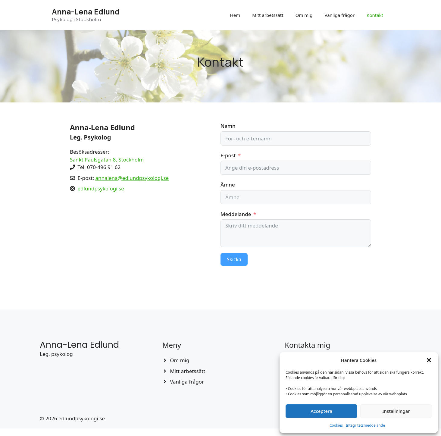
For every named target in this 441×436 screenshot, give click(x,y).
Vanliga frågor (339, 15)
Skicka (234, 259)
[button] (429, 360)
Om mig (304, 15)
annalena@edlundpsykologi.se (132, 177)
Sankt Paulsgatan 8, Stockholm (107, 159)
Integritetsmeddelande (365, 425)
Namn (228, 125)
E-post (228, 155)
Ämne (227, 184)
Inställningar (396, 411)
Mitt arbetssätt (267, 15)
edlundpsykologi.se (101, 188)
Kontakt (375, 15)
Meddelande (235, 214)
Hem (235, 15)
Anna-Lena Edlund (86, 11)
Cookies (336, 425)
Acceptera (321, 411)
